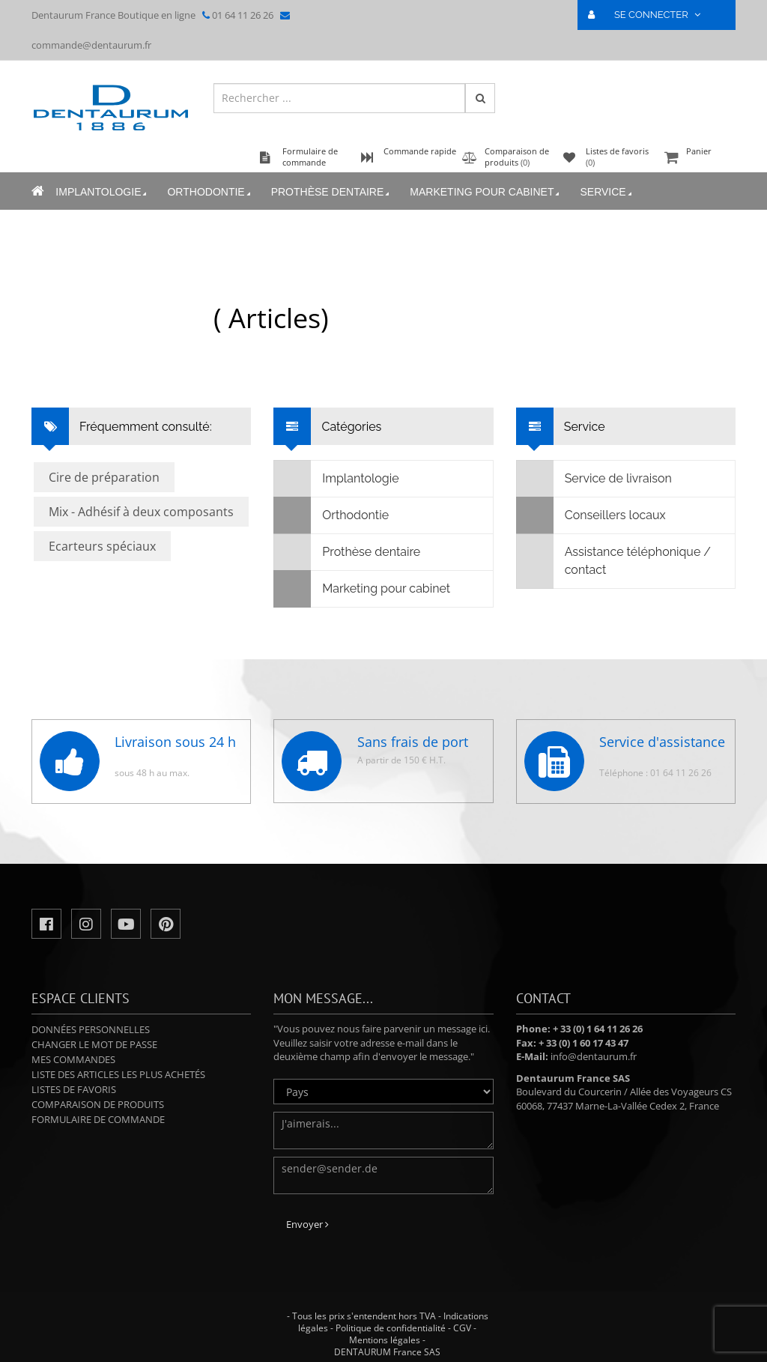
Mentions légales (384, 1340)
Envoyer (307, 1224)
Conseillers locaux (591, 515)
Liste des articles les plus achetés (118, 1074)
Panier (698, 158)
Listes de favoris (73, 1089)
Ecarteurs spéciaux (102, 546)
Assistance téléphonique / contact (614, 561)
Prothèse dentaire (331, 192)
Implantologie (102, 192)
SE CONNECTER (650, 14)
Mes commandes (73, 1059)
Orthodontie (209, 192)
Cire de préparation (104, 477)
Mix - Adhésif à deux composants (141, 511)
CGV (462, 1328)
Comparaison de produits (97, 1104)
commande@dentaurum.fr (91, 45)
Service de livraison (594, 479)
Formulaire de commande (98, 1119)
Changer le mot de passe (94, 1044)
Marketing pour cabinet (486, 192)
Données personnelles (90, 1029)
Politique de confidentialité (391, 1328)
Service (607, 192)
